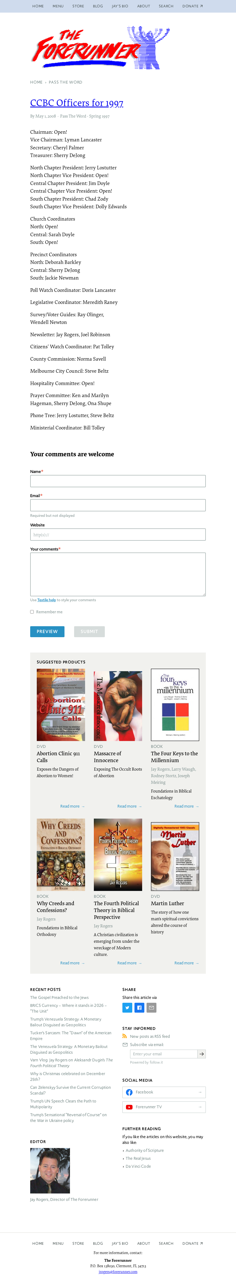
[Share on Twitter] (127, 1008)
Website (37, 525)
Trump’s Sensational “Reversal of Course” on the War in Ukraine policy (68, 1117)
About (143, 6)
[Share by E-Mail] (151, 1008)
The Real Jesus (138, 1158)
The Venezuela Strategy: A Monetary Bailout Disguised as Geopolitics (69, 1049)
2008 (51, 116)
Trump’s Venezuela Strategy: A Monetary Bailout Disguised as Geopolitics (65, 1022)
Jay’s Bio (120, 6)
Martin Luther (167, 903)
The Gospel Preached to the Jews (59, 997)
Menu (58, 6)
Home (38, 6)
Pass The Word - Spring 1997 (84, 116)
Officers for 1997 (76, 102)
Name (35, 471)
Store (78, 6)
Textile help (46, 600)
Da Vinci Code (138, 1166)
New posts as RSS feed (150, 1036)
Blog (98, 6)
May (39, 116)
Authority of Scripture (145, 1150)
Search (166, 6)
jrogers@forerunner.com (118, 1271)
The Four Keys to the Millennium (174, 757)
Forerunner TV (149, 1107)
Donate (190, 1243)
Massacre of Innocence (107, 757)
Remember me (49, 612)
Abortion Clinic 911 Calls (58, 757)
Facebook (144, 1092)
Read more (70, 806)
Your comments (44, 549)
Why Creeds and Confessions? (55, 906)
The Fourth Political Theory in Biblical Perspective (116, 909)
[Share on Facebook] (139, 1008)
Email (35, 496)
